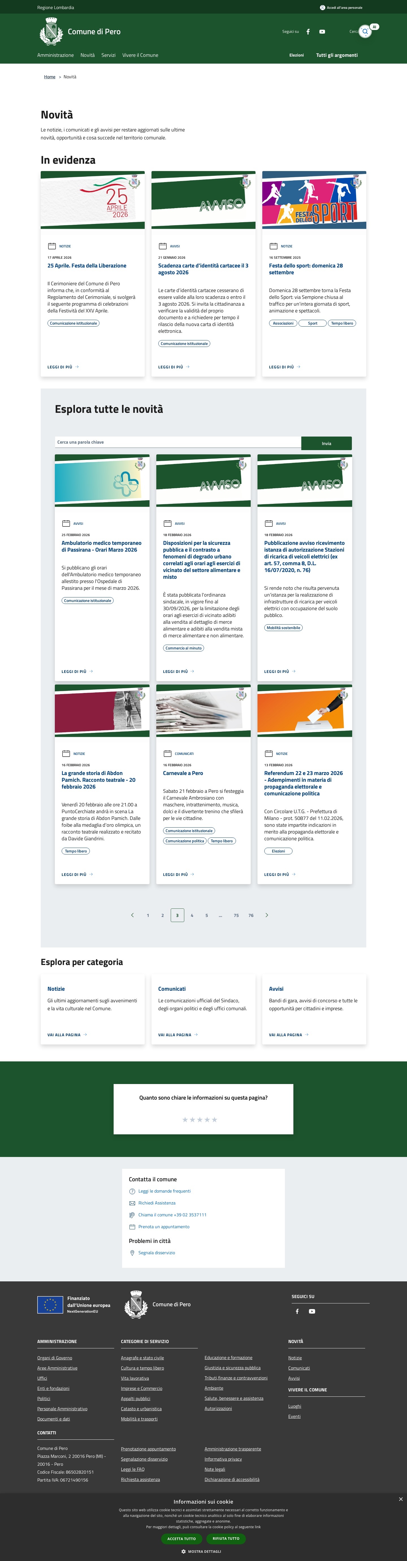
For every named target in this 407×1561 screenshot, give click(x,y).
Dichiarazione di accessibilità (232, 1479)
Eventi (294, 1416)
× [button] (401, 1499)
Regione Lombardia (55, 7)
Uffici (42, 1378)
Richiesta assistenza (140, 1479)
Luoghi (294, 1406)
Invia (326, 443)
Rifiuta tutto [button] (226, 1538)
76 (251, 915)
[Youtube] (312, 31)
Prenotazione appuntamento (148, 1448)
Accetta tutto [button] (182, 1538)
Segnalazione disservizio (144, 1459)
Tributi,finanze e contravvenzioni (236, 1377)
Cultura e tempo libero (142, 1367)
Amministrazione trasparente (233, 1448)
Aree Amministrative (57, 1367)
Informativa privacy (223, 1459)
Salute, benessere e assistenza (234, 1398)
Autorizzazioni (218, 1408)
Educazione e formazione (228, 1357)
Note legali (215, 1469)
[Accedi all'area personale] (341, 7)
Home (49, 76)
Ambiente (214, 1388)
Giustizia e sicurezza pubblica (233, 1367)
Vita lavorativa (135, 1378)
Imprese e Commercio (141, 1388)
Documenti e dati (53, 1418)
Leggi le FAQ (133, 1469)
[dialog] (203, 1527)
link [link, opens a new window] (258, 1527)
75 (236, 915)
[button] (203, 1551)
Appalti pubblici (135, 1398)
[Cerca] (363, 31)
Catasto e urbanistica (141, 1408)
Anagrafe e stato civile (142, 1357)
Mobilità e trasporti (139, 1418)
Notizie (59, 246)
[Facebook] (298, 31)
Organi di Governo (54, 1357)
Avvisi (169, 246)
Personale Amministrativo (62, 1408)
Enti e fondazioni (53, 1388)
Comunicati (178, 753)
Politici (43, 1398)
